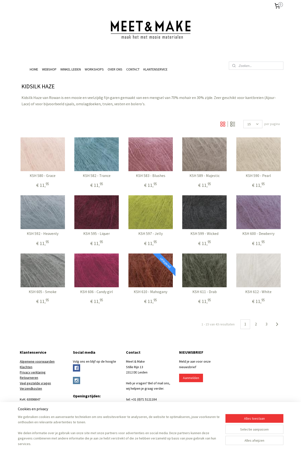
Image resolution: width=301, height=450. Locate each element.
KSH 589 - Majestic (204, 175)
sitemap (122, 441)
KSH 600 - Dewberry (258, 233)
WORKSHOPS (94, 69)
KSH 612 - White (258, 291)
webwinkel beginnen (169, 441)
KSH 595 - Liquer (96, 233)
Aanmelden (191, 378)
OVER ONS (115, 69)
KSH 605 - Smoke (42, 291)
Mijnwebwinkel (204, 441)
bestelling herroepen (145, 441)
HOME (34, 69)
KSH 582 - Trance (96, 175)
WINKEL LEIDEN (70, 69)
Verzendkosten (31, 388)
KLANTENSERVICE (155, 69)
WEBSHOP (49, 69)
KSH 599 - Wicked (204, 233)
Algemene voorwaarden (37, 361)
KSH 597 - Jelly (150, 233)
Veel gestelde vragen (35, 383)
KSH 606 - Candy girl (96, 291)
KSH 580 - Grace (43, 175)
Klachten (26, 367)
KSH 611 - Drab (204, 291)
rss (130, 441)
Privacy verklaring (33, 372)
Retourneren (29, 377)
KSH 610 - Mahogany (150, 291)
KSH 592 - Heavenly (42, 233)
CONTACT (133, 69)
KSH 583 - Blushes (150, 175)
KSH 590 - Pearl (258, 175)
